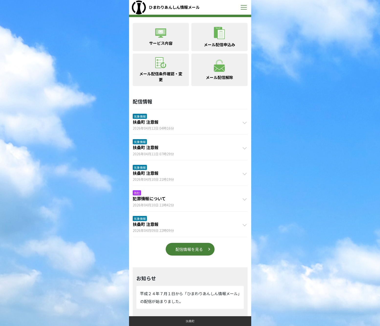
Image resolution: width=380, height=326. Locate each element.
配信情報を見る (189, 249)
